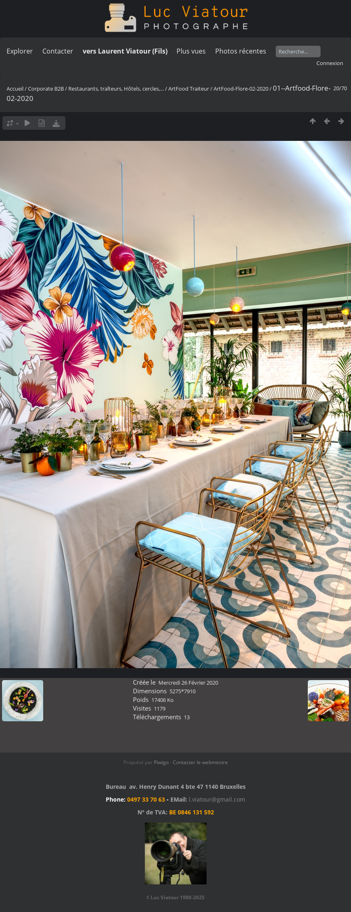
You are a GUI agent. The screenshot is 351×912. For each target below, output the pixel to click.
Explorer (20, 51)
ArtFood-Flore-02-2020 (241, 88)
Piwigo (161, 762)
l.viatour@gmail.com (217, 799)
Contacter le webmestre (200, 762)
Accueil (15, 88)
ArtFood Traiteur (188, 88)
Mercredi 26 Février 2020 (188, 682)
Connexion (329, 63)
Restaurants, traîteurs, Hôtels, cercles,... (116, 88)
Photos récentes (240, 51)
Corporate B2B (46, 88)
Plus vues (191, 51)
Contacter (57, 51)
